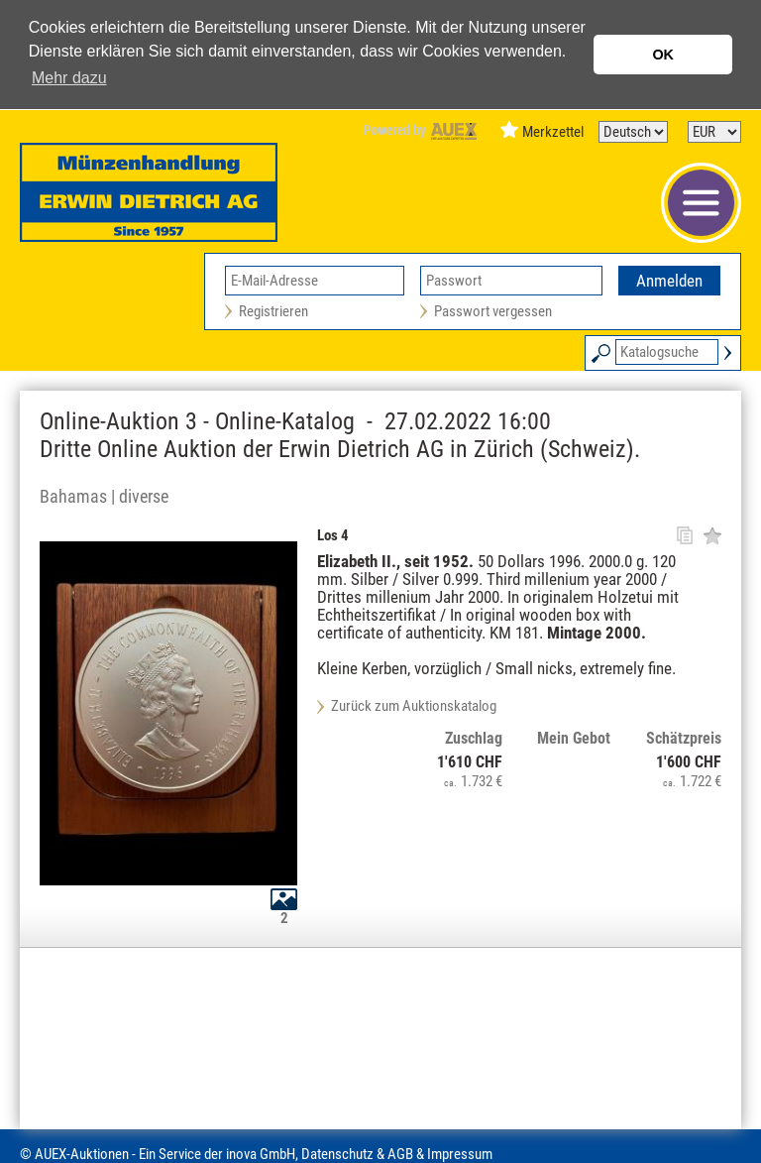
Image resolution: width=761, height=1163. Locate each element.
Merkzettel (553, 132)
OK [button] (663, 54)
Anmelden (669, 281)
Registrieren (273, 311)
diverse (143, 496)
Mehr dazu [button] (69, 77)
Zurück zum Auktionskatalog (413, 706)
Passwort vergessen (493, 311)
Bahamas (73, 496)
